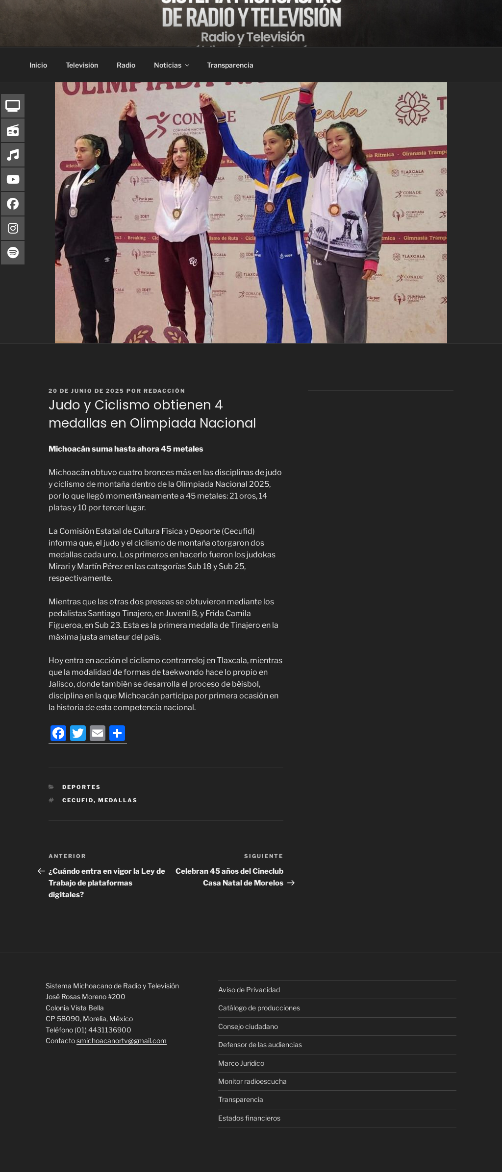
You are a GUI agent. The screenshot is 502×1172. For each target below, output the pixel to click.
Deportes (81, 787)
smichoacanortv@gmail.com (121, 1040)
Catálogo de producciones (259, 1008)
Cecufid (78, 800)
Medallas (118, 800)
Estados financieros (249, 1118)
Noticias (172, 65)
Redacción (164, 390)
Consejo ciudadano (248, 1026)
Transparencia (230, 65)
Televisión (82, 65)
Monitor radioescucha (252, 1081)
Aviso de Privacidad (249, 989)
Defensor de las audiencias (260, 1044)
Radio (126, 65)
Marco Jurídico (241, 1063)
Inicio (38, 65)
